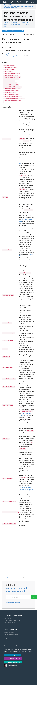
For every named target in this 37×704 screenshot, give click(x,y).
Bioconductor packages (11, 632)
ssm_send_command (16, 585)
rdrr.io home (8, 616)
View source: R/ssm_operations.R (13, 31)
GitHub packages (9, 636)
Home (5, 5)
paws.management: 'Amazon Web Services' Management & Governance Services (16, 24)
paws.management (15, 588)
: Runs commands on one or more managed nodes (18, 7)
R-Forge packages (9, 634)
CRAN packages (9, 630)
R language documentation (12, 618)
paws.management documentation (10, 574)
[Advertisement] (18, 543)
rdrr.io (4, 2)
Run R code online (9, 620)
